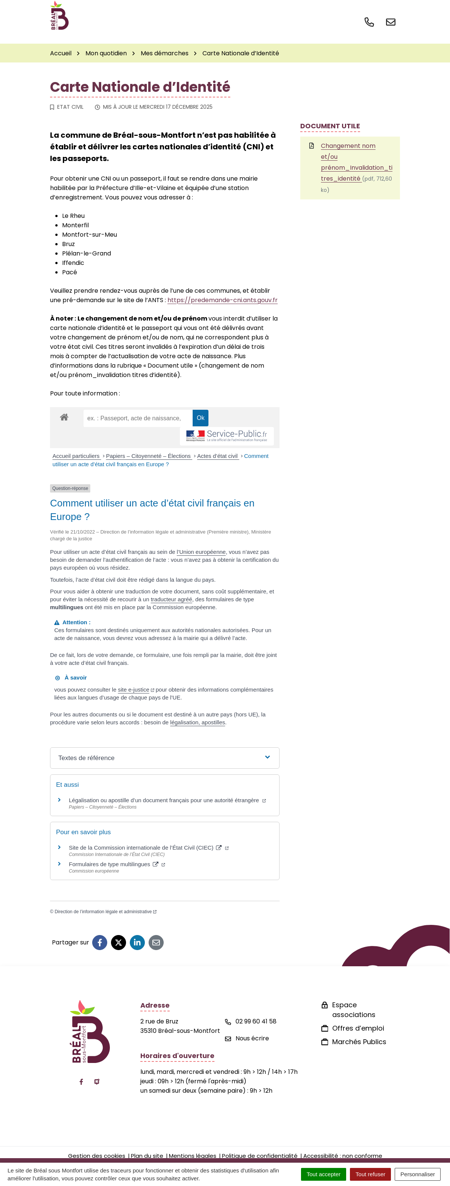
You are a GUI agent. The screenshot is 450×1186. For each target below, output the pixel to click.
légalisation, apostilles (197, 722)
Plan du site (147, 1156)
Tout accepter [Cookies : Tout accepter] (324, 1174)
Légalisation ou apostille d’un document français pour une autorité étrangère (167, 800)
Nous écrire (247, 1038)
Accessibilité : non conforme (342, 1156)
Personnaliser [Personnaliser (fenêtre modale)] (417, 1174)
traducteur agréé (171, 599)
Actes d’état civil (218, 456)
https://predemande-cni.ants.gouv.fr (222, 300)
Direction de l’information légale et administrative (106, 911)
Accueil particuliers (77, 456)
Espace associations (354, 1009)
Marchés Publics (359, 1041)
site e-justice (136, 689)
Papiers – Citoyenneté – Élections (149, 456)
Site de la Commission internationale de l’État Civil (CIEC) (149, 847)
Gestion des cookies (96, 1156)
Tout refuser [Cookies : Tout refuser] (370, 1174)
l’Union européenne (201, 552)
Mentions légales (192, 1156)
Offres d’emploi (358, 1028)
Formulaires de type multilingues (117, 864)
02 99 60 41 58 (251, 1021)
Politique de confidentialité (260, 1156)
